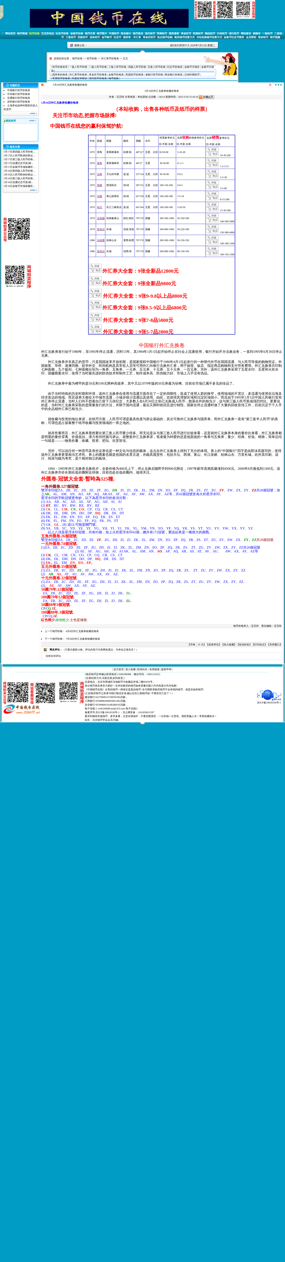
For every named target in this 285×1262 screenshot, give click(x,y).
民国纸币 (198, 33)
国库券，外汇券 (132, 37)
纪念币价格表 (175, 66)
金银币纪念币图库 (234, 37)
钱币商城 (22, 33)
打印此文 (259, 644)
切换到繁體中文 (181, 45)
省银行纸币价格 (154, 74)
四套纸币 (83, 37)
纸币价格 (34, 33)
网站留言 (246, 33)
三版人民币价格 (117, 66)
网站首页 (10, 33)
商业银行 (126, 33)
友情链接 (154, 669)
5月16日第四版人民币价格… (19, 170)
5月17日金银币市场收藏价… (19, 166)
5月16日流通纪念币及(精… (19, 182)
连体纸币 (95, 37)
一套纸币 (267, 33)
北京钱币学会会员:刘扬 (105, 720)
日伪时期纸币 (192, 74)
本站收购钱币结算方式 (209, 37)
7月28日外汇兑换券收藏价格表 (83, 638)
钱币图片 (102, 33)
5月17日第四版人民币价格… (19, 151)
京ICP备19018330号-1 (269, 701)
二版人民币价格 (97, 66)
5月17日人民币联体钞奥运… (19, 155)
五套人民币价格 (156, 66)
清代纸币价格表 (97, 78)
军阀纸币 (162, 33)
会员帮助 (251, 37)
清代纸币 (150, 33)
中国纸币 (114, 33)
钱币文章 (90, 33)
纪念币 (117, 37)
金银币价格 (76, 33)
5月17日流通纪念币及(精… (19, 163)
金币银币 (107, 37)
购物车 (257, 33)
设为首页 (119, 669)
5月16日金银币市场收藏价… (19, 186)
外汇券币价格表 (110, 58)
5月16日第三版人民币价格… (19, 178)
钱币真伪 (138, 33)
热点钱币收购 (164, 37)
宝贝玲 (120, 96)
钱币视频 (275, 37)
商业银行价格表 (173, 74)
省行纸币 (234, 33)
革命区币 (186, 33)
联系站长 (142, 669)
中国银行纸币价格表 (18, 90)
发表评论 (214, 644)
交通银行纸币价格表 (18, 97)
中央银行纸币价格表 (18, 94)
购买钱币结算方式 (184, 37)
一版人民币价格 (78, 66)
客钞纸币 (263, 37)
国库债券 (174, 33)
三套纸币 (71, 37)
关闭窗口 (275, 644)
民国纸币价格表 (134, 74)
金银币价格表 (116, 74)
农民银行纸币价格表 (18, 101)
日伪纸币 (222, 33)
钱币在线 (77, 58)
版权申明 (166, 669)
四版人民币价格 (137, 66)
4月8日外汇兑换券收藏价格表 (82, 631)
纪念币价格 (62, 33)
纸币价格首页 (60, 66)
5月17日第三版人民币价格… (19, 159)
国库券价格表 (60, 74)
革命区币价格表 (97, 74)
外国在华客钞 (79, 78)
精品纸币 (210, 33)
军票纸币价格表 (61, 78)
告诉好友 (244, 644)
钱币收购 (113, 78)
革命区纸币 (149, 37)
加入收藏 (229, 644)
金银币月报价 (192, 66)
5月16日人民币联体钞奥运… (19, 174)
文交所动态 (47, 33)
